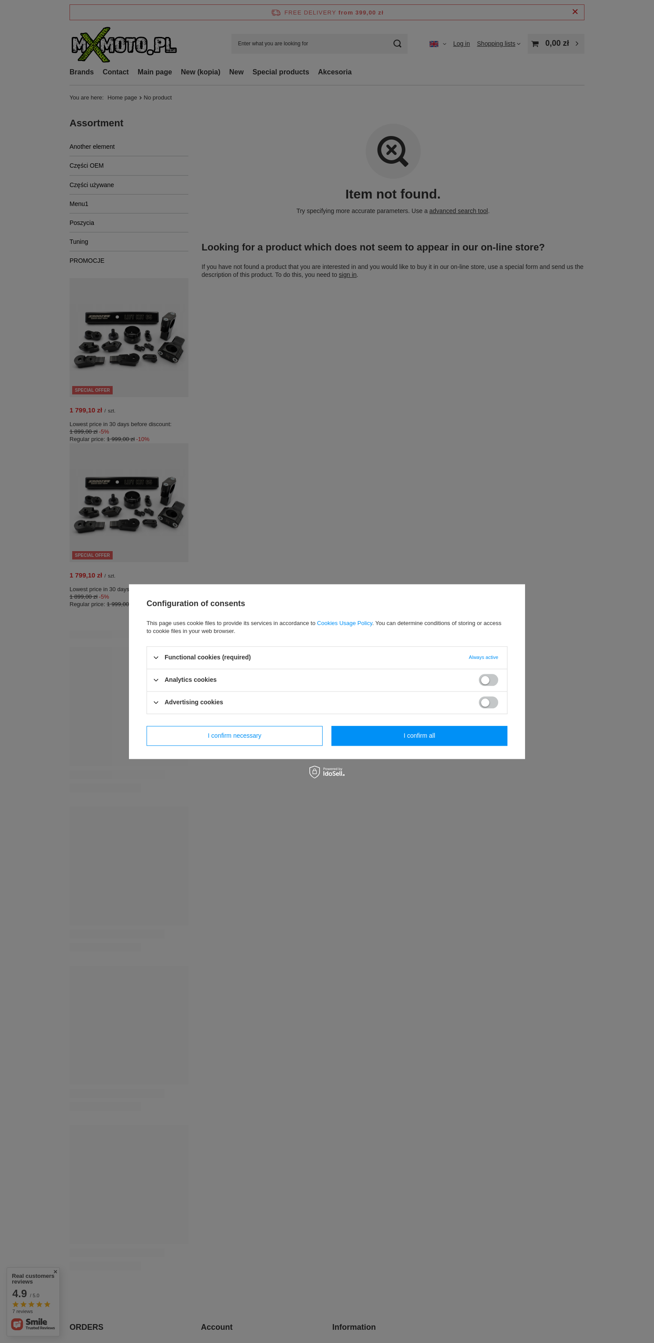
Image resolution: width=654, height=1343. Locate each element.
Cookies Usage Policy (344, 623)
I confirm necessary (234, 735)
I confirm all (419, 735)
